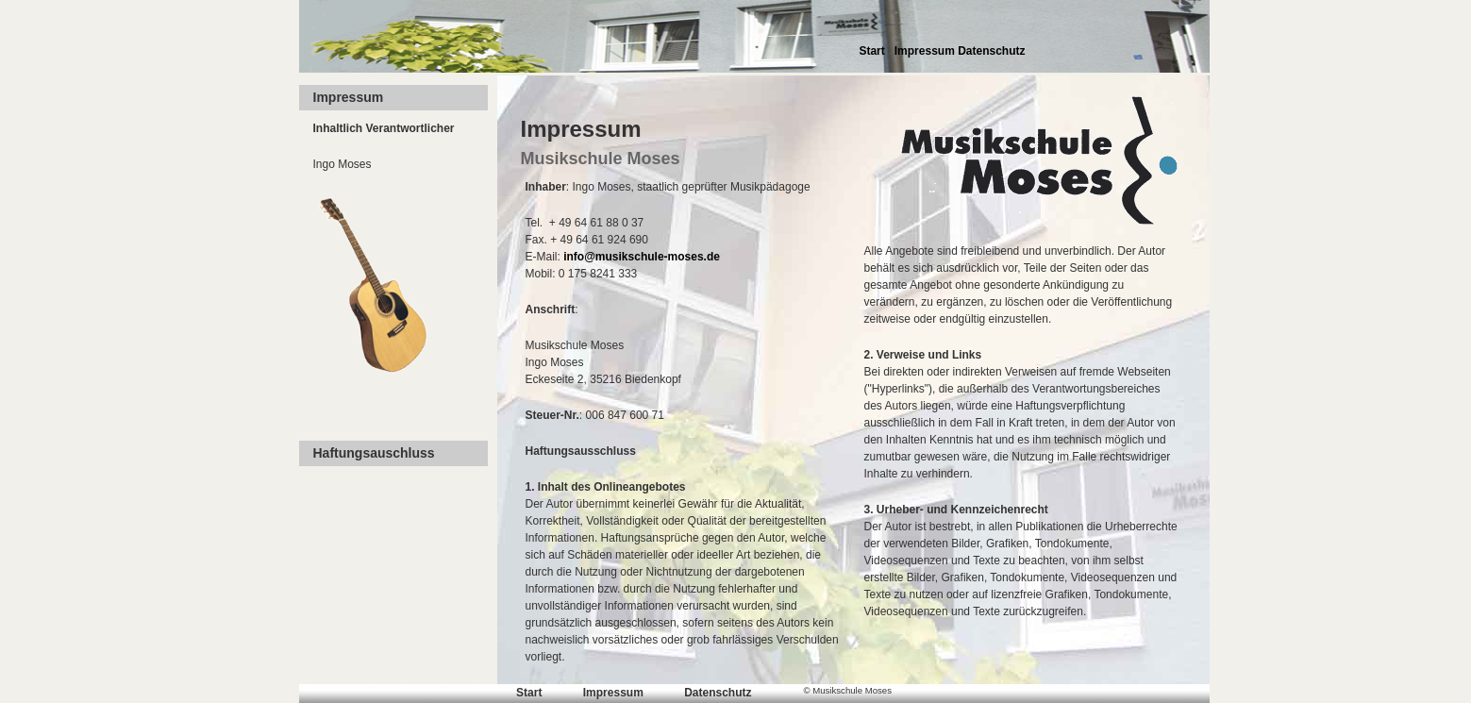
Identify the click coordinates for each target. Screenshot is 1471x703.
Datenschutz (991, 51)
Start (871, 51)
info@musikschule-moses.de (641, 256)
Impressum (924, 51)
